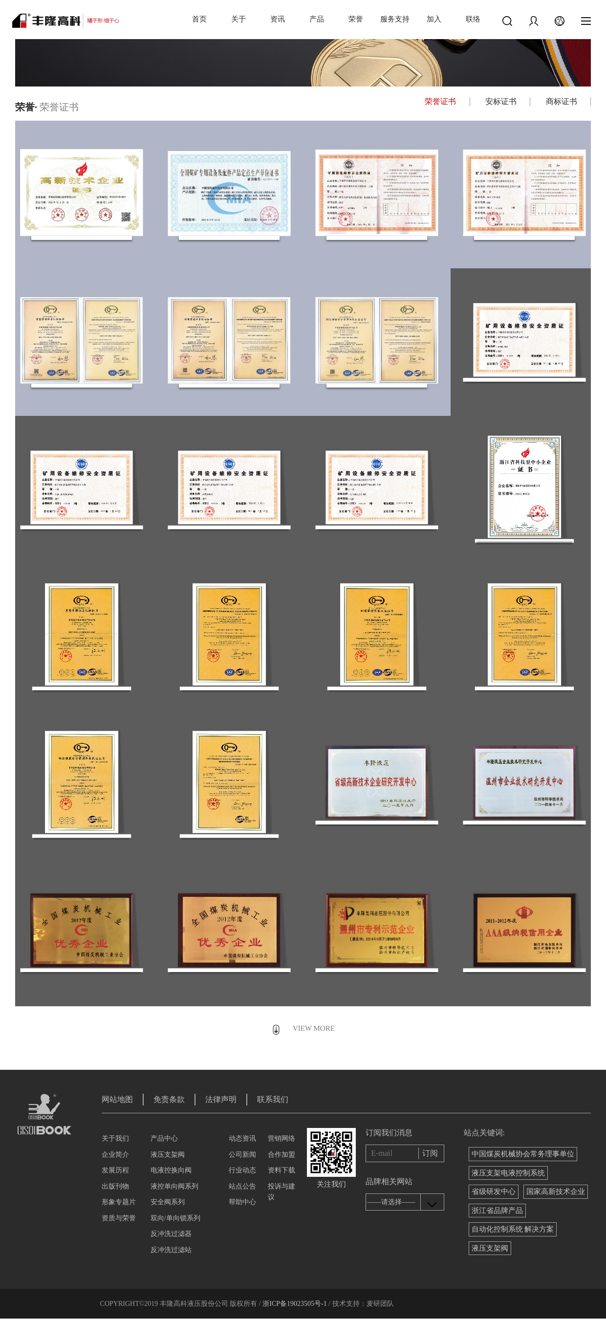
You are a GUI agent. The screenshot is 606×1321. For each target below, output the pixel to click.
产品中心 (164, 1138)
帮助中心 (242, 1202)
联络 (473, 19)
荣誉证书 (440, 101)
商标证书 (561, 101)
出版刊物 (115, 1186)
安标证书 (501, 101)
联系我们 (272, 1099)
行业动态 (242, 1170)
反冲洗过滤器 (171, 1233)
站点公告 (242, 1186)
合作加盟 (281, 1154)
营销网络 (281, 1138)
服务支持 (395, 19)
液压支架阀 (168, 1154)
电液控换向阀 (171, 1170)
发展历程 (115, 1170)
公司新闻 (242, 1154)
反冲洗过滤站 (171, 1250)
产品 (316, 19)
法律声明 (221, 1099)
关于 (238, 19)
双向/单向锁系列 (175, 1218)
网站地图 (117, 1099)
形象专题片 (119, 1202)
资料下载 (281, 1170)
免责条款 (169, 1099)
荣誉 (355, 19)
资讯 (277, 19)
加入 (434, 19)
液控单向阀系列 (174, 1186)
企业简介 (115, 1154)
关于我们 (115, 1138)
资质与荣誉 (119, 1218)
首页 (199, 19)
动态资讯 (242, 1138)
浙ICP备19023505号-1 (294, 1303)
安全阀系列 (168, 1202)
